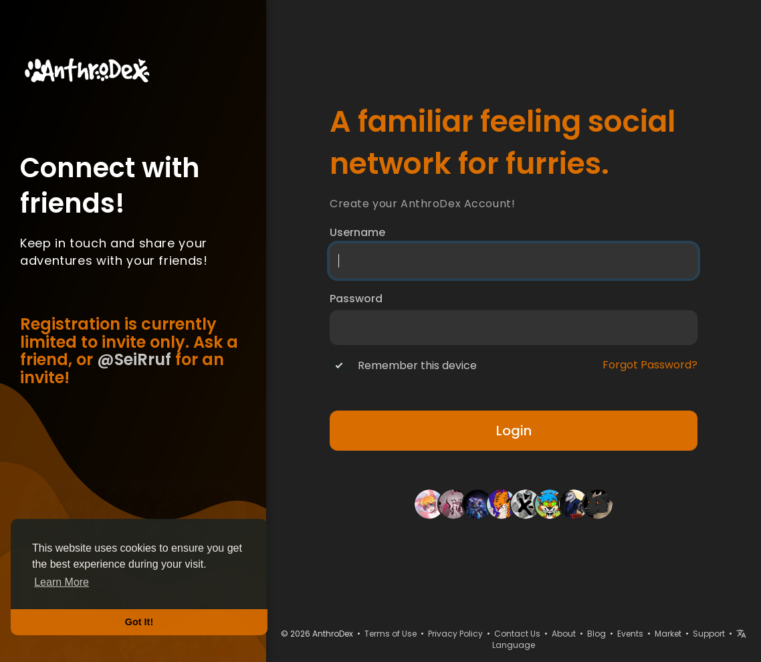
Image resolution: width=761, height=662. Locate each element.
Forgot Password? (650, 365)
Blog (596, 633)
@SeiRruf (134, 359)
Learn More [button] (61, 582)
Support (709, 633)
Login (514, 430)
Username (357, 232)
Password (356, 299)
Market (668, 633)
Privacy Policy (455, 633)
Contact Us (517, 633)
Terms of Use (390, 633)
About (564, 633)
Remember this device (417, 365)
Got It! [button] (139, 622)
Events (630, 633)
